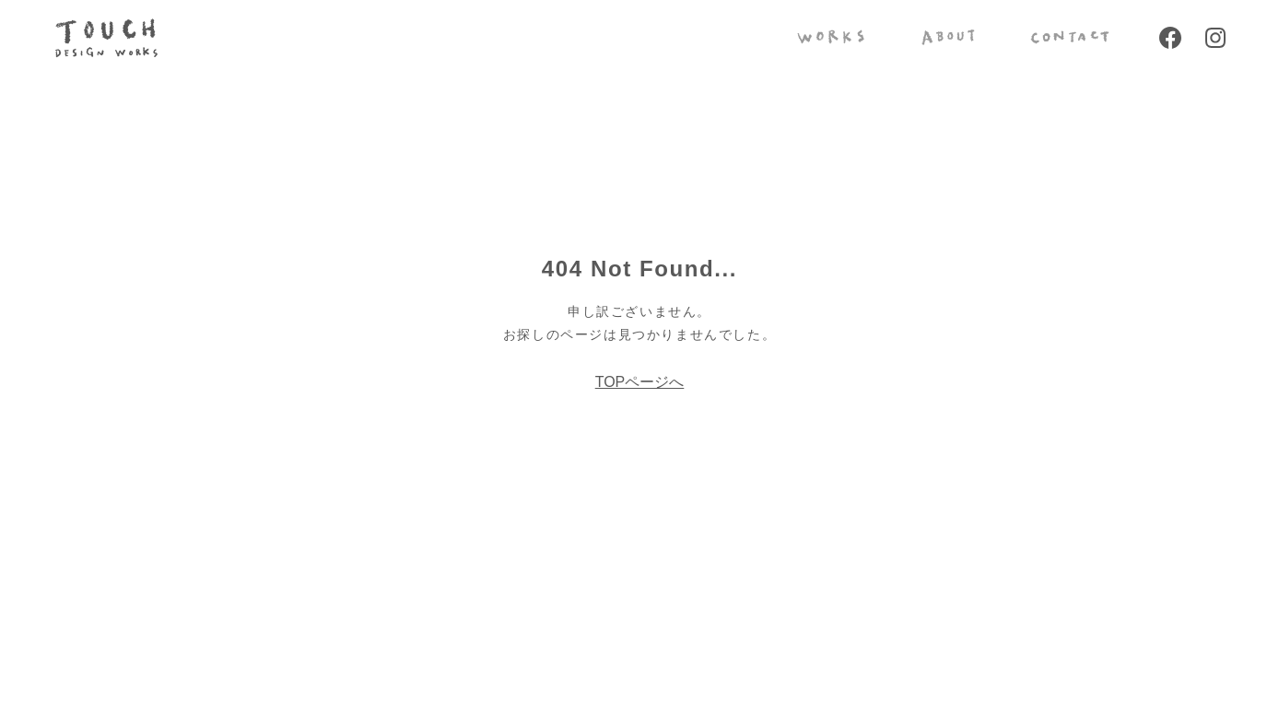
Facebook (1170, 38)
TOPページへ (640, 382)
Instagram (1215, 38)
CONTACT (1069, 37)
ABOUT (948, 37)
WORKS (830, 37)
